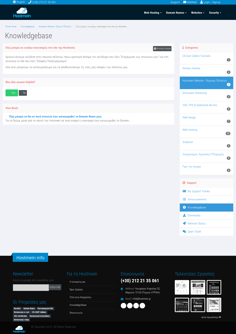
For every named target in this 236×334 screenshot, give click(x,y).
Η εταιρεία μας (77, 281)
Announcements (194, 199)
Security (214, 12)
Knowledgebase (27, 26)
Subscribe (55, 287)
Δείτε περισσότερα (211, 317)
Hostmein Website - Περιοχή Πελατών (55, 26)
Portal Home (11, 26)
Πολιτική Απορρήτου (80, 297)
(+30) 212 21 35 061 (44, 2)
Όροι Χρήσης (76, 289)
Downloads (191, 215)
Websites (196, 12)
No (23, 92)
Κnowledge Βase (78, 305)
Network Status (194, 223)
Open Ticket (192, 231)
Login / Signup (212, 2)
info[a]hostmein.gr (142, 298)
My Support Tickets (196, 191)
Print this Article (162, 48)
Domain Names (175, 12)
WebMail (192, 2)
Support (175, 2)
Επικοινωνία (76, 312)
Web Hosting (151, 12)
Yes (11, 92)
